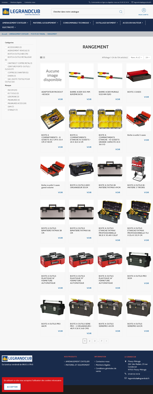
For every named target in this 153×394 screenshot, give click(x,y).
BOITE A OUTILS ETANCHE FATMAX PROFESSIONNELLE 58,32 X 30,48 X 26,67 (108, 231)
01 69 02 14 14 (134, 374)
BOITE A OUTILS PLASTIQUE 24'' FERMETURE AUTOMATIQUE (106, 279)
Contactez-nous (29, 2)
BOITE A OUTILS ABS (18, 54)
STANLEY (13, 110)
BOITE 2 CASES (134, 92)
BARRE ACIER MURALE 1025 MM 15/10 (109, 93)
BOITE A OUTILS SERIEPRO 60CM (134, 325)
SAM (11, 107)
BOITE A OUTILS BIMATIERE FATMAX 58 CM (51, 230)
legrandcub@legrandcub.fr (138, 378)
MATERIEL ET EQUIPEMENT (78, 365)
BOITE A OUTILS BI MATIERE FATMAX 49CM (109, 186)
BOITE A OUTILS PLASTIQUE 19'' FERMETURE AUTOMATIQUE (77, 279)
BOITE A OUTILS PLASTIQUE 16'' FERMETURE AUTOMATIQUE (48, 279)
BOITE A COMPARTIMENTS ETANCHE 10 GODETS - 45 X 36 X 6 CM (80, 138)
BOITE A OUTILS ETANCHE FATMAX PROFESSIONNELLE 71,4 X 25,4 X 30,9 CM (138, 231)
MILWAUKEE (14, 100)
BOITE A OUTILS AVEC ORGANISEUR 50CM (80, 186)
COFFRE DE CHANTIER (18, 73)
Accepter (12, 387)
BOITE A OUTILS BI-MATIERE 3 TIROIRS (136, 186)
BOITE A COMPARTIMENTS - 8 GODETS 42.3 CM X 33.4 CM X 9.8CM (52, 138)
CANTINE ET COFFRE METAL (20, 63)
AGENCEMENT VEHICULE (18, 50)
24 (147, 57)
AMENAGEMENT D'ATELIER (77, 361)
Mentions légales (16, 2)
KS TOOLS (13, 93)
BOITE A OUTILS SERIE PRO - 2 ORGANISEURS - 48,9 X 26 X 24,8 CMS (81, 326)
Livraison (5, 2)
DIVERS (12, 76)
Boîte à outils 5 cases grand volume (50, 186)
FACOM (12, 90)
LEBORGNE (13, 97)
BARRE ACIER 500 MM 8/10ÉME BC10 (80, 93)
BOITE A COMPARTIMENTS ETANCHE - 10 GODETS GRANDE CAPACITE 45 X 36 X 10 (109, 140)
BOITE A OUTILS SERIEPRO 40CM (106, 325)
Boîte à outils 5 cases (136, 135)
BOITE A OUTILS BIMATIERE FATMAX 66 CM (80, 230)
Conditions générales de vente (106, 369)
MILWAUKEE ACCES (17, 103)
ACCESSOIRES (15, 47)
